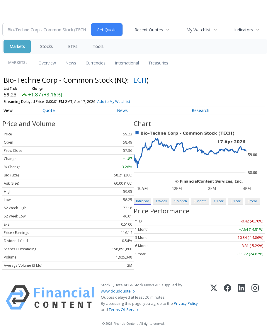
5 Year (252, 201)
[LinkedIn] (241, 297)
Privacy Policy (186, 303)
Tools (98, 46)
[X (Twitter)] (214, 297)
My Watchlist (198, 30)
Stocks (46, 46)
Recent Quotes (149, 30)
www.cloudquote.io (118, 291)
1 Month (180, 201)
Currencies (96, 63)
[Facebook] (228, 297)
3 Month (200, 201)
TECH (138, 80)
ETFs (72, 46)
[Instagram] (255, 297)
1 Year (219, 201)
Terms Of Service (124, 309)
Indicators (243, 30)
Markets (17, 46)
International (127, 63)
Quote (48, 110)
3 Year (236, 201)
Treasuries (158, 63)
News (70, 63)
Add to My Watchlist (113, 101)
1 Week (161, 201)
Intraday (142, 201)
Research (200, 110)
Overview (47, 63)
